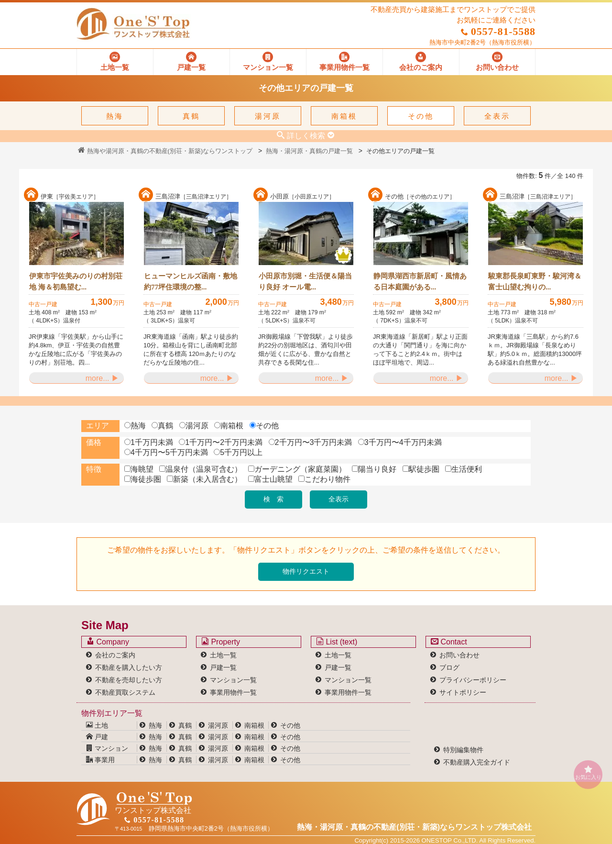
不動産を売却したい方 (128, 680)
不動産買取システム (125, 692)
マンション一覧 (233, 680)
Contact (449, 641)
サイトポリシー (462, 692)
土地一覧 (223, 655)
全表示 (497, 116)
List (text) (336, 641)
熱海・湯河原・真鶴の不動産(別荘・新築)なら (414, 827)
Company (108, 641)
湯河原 (268, 116)
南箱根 (344, 116)
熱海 (114, 116)
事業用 (100, 760)
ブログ (449, 667)
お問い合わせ (459, 655)
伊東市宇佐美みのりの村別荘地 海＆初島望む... (75, 281)
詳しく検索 (306, 135)
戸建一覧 (223, 667)
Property (220, 641)
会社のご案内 (115, 655)
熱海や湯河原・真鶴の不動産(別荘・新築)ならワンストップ (165, 151)
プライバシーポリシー (472, 680)
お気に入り (588, 772)
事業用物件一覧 (233, 692)
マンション (107, 748)
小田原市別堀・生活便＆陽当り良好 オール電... (305, 281)
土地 (97, 725)
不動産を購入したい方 (128, 667)
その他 (421, 116)
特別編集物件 (463, 750)
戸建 (97, 737)
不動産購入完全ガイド (476, 762)
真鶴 (191, 116)
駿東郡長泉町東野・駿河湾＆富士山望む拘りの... (534, 281)
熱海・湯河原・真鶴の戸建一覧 (309, 151)
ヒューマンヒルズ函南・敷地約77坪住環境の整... (190, 281)
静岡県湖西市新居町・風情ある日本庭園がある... (420, 281)
